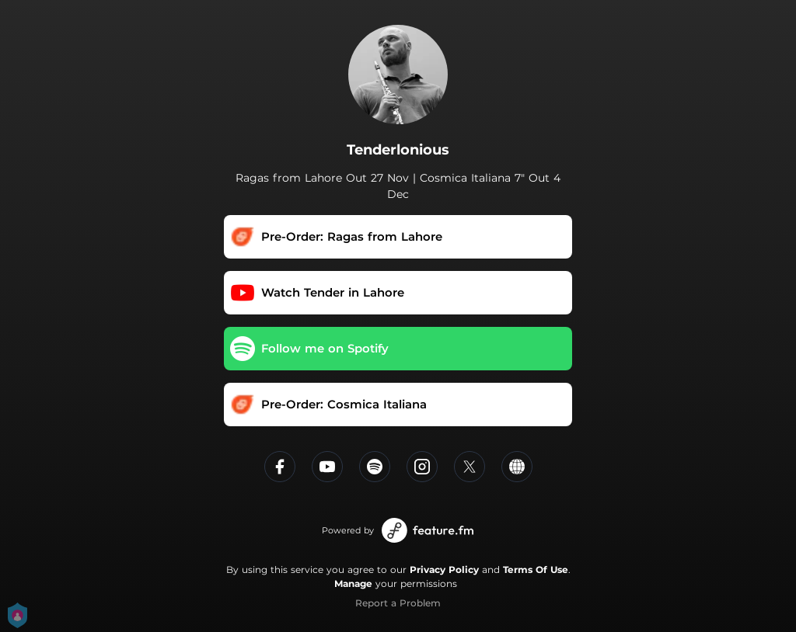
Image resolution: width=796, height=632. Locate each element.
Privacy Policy (444, 569)
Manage (353, 583)
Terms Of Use (535, 569)
